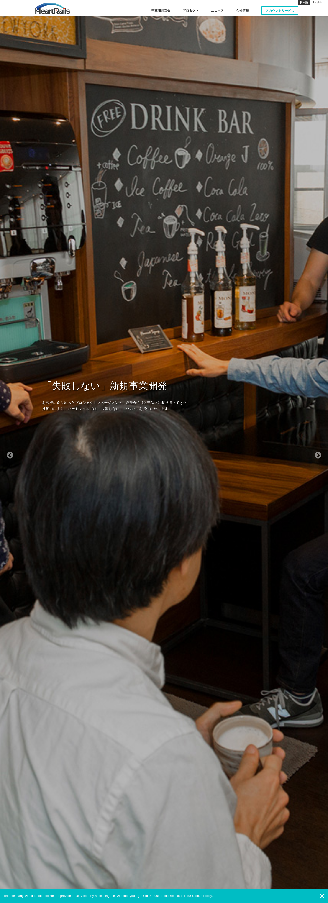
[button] (24, 451)
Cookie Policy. (202, 896)
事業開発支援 (160, 10)
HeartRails (52, 8)
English (317, 2)
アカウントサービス (280, 11)
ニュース (217, 10)
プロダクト (191, 10)
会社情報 (242, 10)
